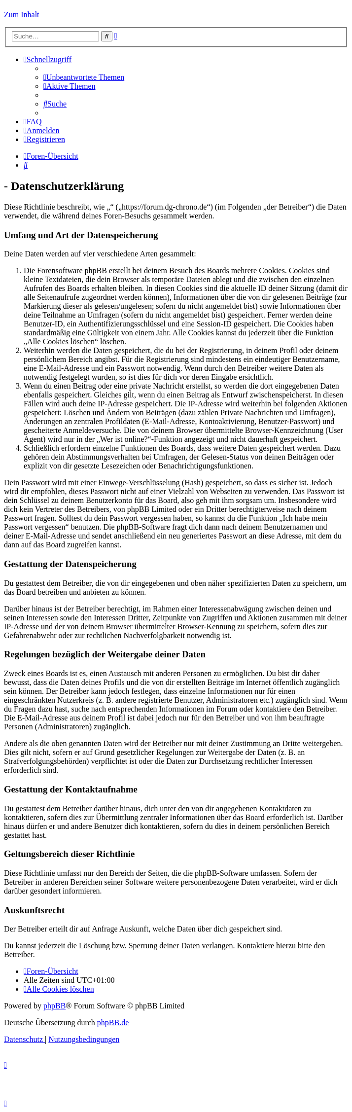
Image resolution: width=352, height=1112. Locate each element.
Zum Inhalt (21, 14)
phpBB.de (113, 1022)
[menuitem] (83, 77)
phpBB (54, 1006)
